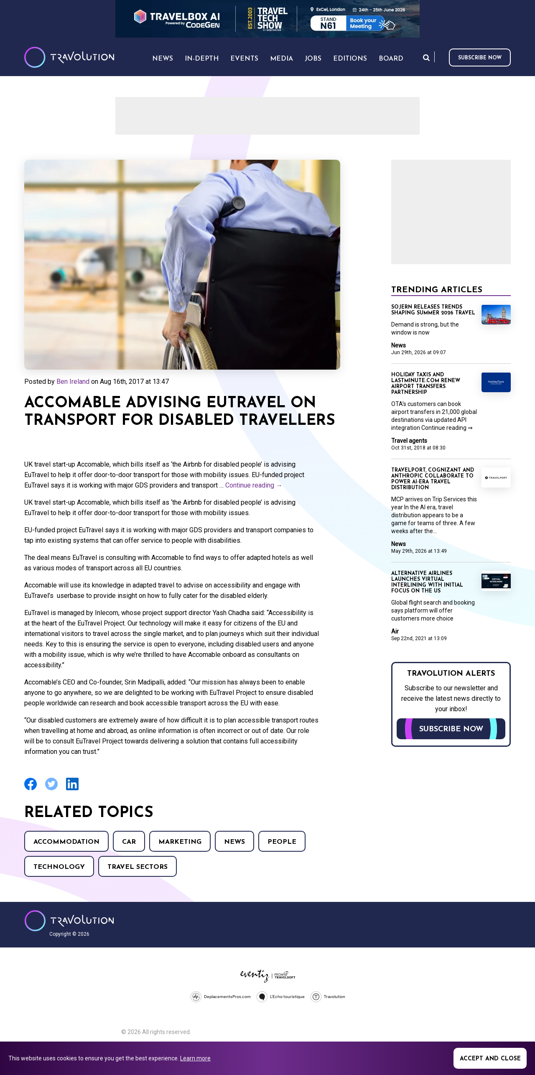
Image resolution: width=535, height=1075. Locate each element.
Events (244, 59)
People (282, 842)
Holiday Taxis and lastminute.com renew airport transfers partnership (425, 384)
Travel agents (409, 440)
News (234, 842)
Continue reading (254, 485)
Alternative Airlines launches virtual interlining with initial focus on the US (427, 582)
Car (129, 842)
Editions (350, 59)
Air (395, 631)
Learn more (195, 1058)
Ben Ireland (72, 382)
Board (391, 59)
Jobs (313, 59)
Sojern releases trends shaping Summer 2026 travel (433, 310)
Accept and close (490, 1059)
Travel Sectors (137, 867)
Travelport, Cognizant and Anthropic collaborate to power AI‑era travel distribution (432, 479)
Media (281, 59)
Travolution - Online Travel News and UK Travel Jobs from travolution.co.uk (69, 920)
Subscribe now (480, 58)
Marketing (179, 842)
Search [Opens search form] (426, 57)
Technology (59, 867)
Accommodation (66, 842)
